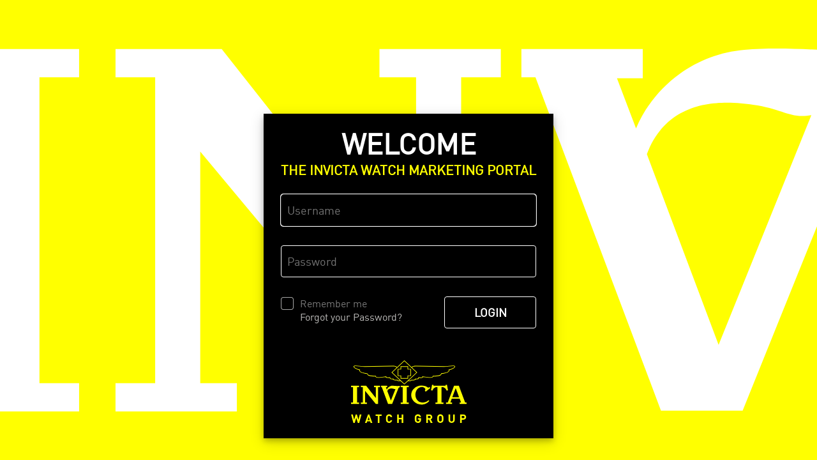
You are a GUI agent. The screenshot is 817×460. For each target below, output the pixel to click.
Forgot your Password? (351, 316)
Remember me (333, 303)
